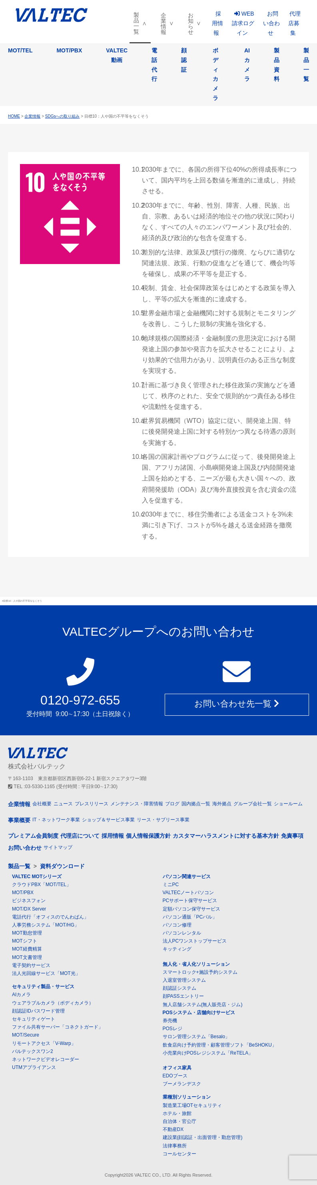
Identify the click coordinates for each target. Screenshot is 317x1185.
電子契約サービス (31, 966)
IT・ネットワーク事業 (56, 820)
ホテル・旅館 (177, 1114)
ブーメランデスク (182, 1084)
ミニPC (171, 885)
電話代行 (154, 64)
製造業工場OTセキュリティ (192, 1105)
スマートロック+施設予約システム (200, 972)
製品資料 (276, 64)
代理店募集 (294, 23)
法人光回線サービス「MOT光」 (46, 974)
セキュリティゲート (33, 1019)
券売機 (170, 1021)
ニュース (63, 804)
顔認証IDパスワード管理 (38, 1011)
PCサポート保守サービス (190, 901)
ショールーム (288, 804)
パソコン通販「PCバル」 (190, 917)
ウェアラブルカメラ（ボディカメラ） (53, 1003)
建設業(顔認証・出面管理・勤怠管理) (203, 1138)
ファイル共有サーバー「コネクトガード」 (57, 1027)
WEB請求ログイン (243, 23)
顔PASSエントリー (183, 996)
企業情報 (163, 23)
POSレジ (172, 1029)
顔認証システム (179, 988)
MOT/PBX (69, 50)
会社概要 (42, 804)
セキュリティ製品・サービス (43, 987)
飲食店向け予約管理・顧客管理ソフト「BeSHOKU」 (220, 1045)
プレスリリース (91, 804)
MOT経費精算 (27, 949)
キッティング (177, 949)
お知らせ (190, 23)
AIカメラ (247, 64)
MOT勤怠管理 (27, 933)
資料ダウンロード (62, 866)
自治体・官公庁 (179, 1122)
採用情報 (217, 23)
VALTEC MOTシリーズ (37, 877)
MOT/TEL (20, 50)
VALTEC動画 (117, 55)
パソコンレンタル (182, 933)
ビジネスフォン (29, 901)
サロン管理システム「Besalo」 (196, 1037)
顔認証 (184, 60)
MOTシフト (24, 941)
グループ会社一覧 (252, 804)
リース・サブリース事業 (163, 820)
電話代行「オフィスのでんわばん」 (50, 917)
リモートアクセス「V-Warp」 (44, 1043)
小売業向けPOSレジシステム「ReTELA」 (208, 1053)
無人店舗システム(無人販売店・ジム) (203, 1004)
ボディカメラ (215, 74)
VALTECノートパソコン (188, 893)
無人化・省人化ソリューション (196, 964)
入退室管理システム (184, 980)
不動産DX (173, 1130)
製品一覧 (136, 23)
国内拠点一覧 (195, 804)
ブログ (172, 804)
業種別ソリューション (187, 1097)
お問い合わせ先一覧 (236, 705)
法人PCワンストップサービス (195, 941)
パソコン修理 (177, 925)
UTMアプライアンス (34, 1068)
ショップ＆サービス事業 (108, 820)
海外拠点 (221, 804)
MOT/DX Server (29, 909)
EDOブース (175, 1076)
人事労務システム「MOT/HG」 (45, 925)
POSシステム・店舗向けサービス (199, 1013)
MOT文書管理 (27, 957)
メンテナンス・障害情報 (136, 804)
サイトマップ (58, 847)
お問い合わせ (271, 23)
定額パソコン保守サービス (191, 909)
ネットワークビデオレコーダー (45, 1060)
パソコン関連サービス (187, 877)
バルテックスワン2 (32, 1052)
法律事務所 (175, 1146)
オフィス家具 (177, 1068)
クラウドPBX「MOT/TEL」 (41, 885)
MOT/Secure (25, 1035)
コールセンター (179, 1154)
